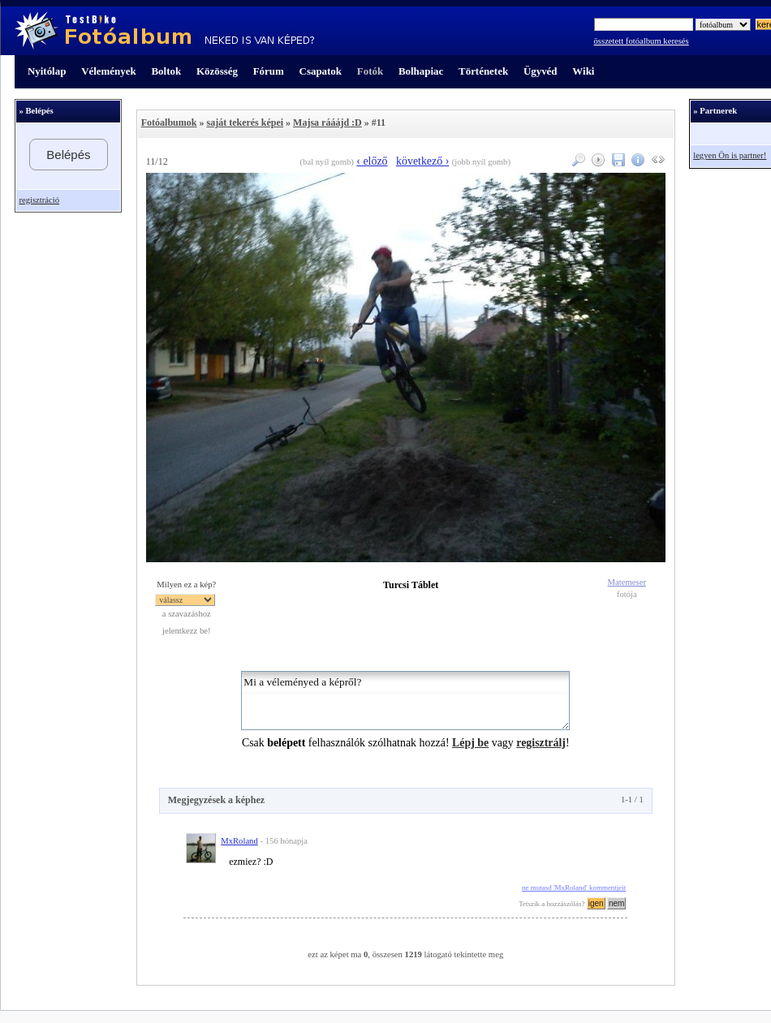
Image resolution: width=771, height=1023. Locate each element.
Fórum (268, 71)
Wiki (583, 71)
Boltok (166, 71)
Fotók (370, 71)
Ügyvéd (540, 71)
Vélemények (108, 71)
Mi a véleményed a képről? (405, 700)
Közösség (217, 71)
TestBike (164, 30)
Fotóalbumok (169, 122)
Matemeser (627, 582)
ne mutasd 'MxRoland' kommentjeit (574, 887)
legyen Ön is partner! (729, 155)
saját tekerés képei (244, 122)
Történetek (483, 71)
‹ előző (371, 161)
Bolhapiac (420, 71)
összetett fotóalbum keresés (641, 41)
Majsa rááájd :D (327, 122)
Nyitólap (47, 71)
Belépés (68, 154)
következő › (422, 161)
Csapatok (320, 71)
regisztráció (39, 200)
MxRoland (239, 840)
